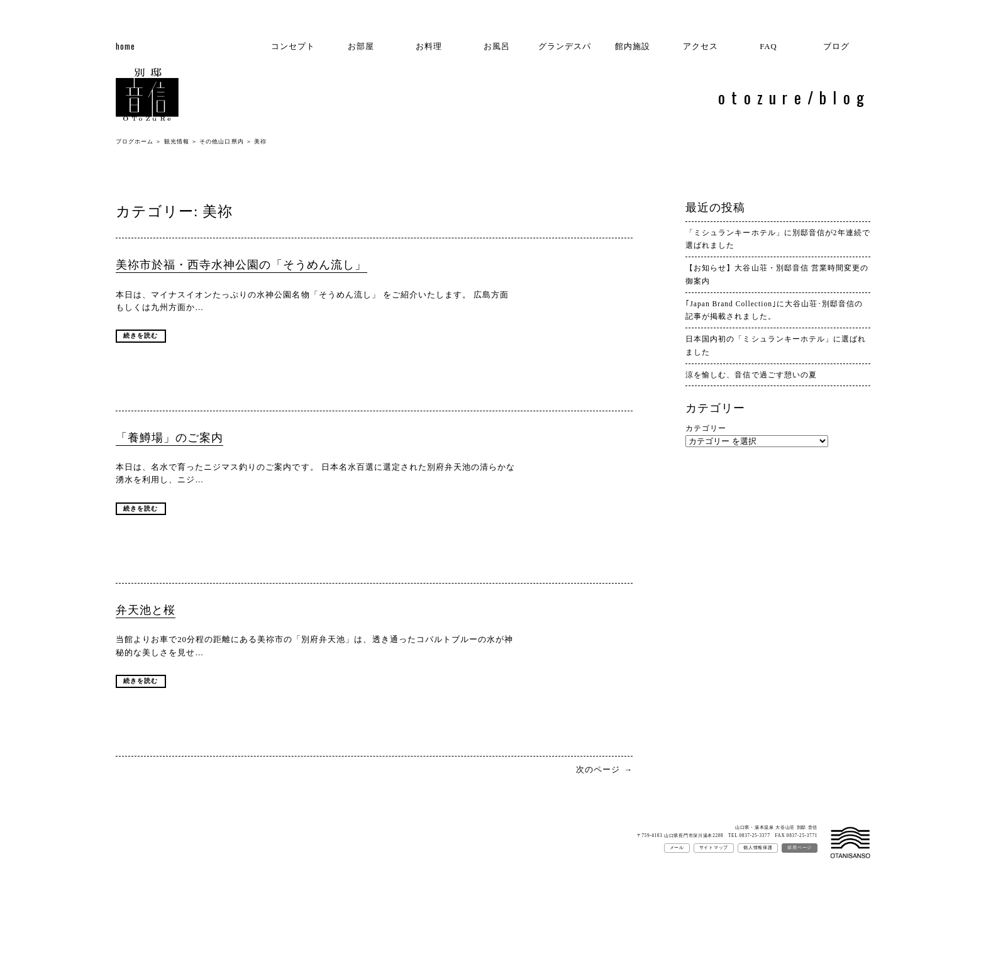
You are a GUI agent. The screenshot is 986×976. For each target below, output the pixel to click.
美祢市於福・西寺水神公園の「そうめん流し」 (241, 264)
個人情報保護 (757, 847)
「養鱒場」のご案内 (169, 437)
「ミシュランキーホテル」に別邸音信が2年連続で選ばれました (777, 239)
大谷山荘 (850, 843)
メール (677, 847)
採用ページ (799, 847)
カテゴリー (705, 428)
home (125, 46)
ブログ (836, 46)
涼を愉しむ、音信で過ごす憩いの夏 (750, 375)
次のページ (604, 770)
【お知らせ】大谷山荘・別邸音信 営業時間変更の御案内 (776, 274)
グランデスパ (564, 46)
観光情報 (176, 141)
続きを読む (140, 335)
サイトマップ (713, 847)
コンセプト (293, 46)
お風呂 (497, 46)
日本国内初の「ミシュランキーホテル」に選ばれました (775, 345)
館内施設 (632, 46)
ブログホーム (134, 141)
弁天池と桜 (145, 610)
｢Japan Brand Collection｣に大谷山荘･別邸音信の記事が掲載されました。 (774, 310)
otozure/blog (794, 97)
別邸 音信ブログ (147, 96)
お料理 (429, 46)
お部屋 (361, 46)
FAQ (768, 46)
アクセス (700, 46)
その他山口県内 (221, 141)
